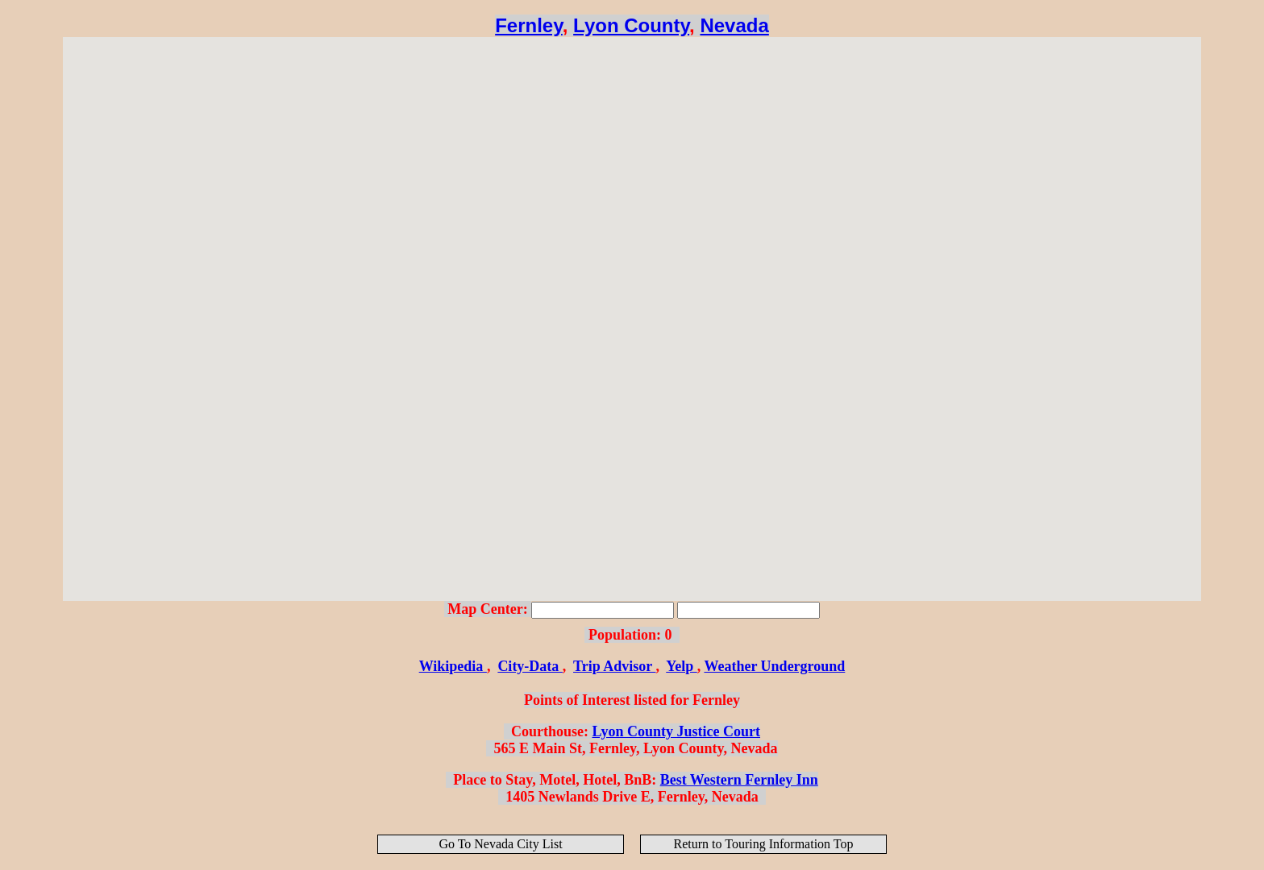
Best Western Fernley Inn (739, 780)
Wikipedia (453, 666)
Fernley (529, 25)
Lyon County (631, 25)
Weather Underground (774, 666)
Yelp (681, 666)
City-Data (529, 666)
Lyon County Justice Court (676, 731)
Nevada (734, 25)
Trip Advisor (614, 666)
